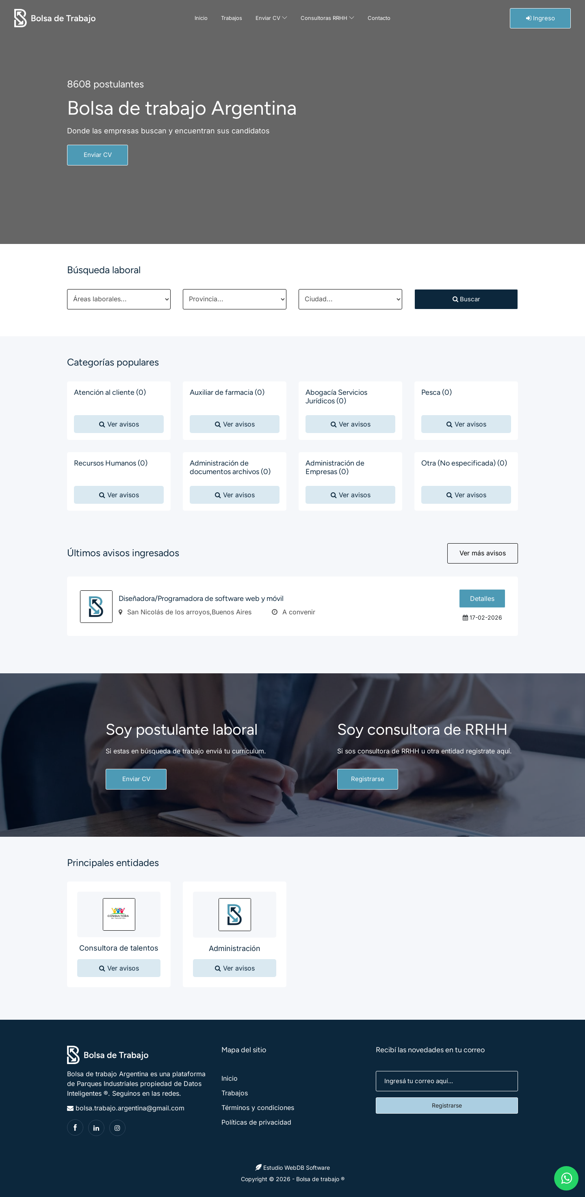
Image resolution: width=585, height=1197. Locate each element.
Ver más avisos (482, 553)
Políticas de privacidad (256, 1122)
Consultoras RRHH (327, 18)
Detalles (482, 598)
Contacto (379, 18)
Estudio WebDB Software (292, 1167)
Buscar (466, 299)
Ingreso (540, 18)
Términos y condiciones (257, 1107)
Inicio (201, 18)
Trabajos (231, 18)
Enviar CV (271, 18)
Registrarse (367, 779)
